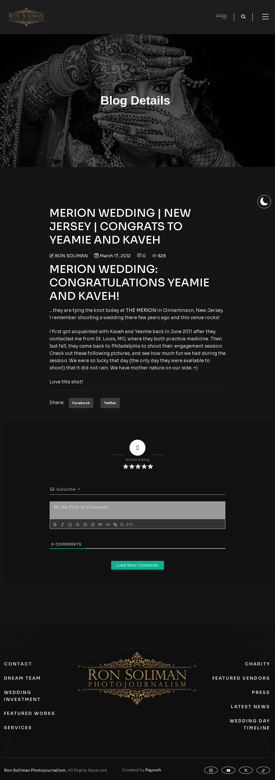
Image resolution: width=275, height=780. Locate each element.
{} (122, 524)
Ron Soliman (71, 256)
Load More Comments (138, 565)
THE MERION (141, 310)
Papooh (153, 769)
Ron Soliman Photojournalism (35, 770)
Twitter (110, 403)
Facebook (81, 403)
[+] (130, 524)
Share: (56, 402)
